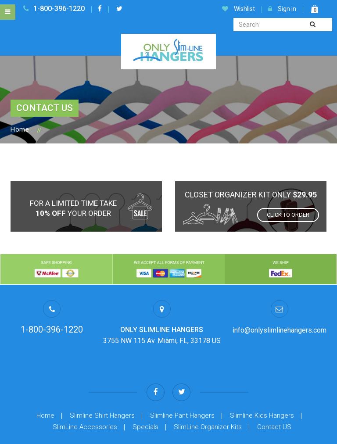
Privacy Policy (163, 435)
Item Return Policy (213, 435)
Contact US (274, 397)
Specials (145, 397)
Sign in (282, 8)
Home (20, 129)
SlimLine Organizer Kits (208, 397)
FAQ (251, 435)
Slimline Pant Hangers (182, 386)
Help (86, 435)
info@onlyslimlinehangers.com (279, 330)
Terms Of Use (118, 435)
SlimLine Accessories (85, 397)
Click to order (288, 214)
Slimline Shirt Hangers (102, 386)
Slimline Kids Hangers (262, 386)
